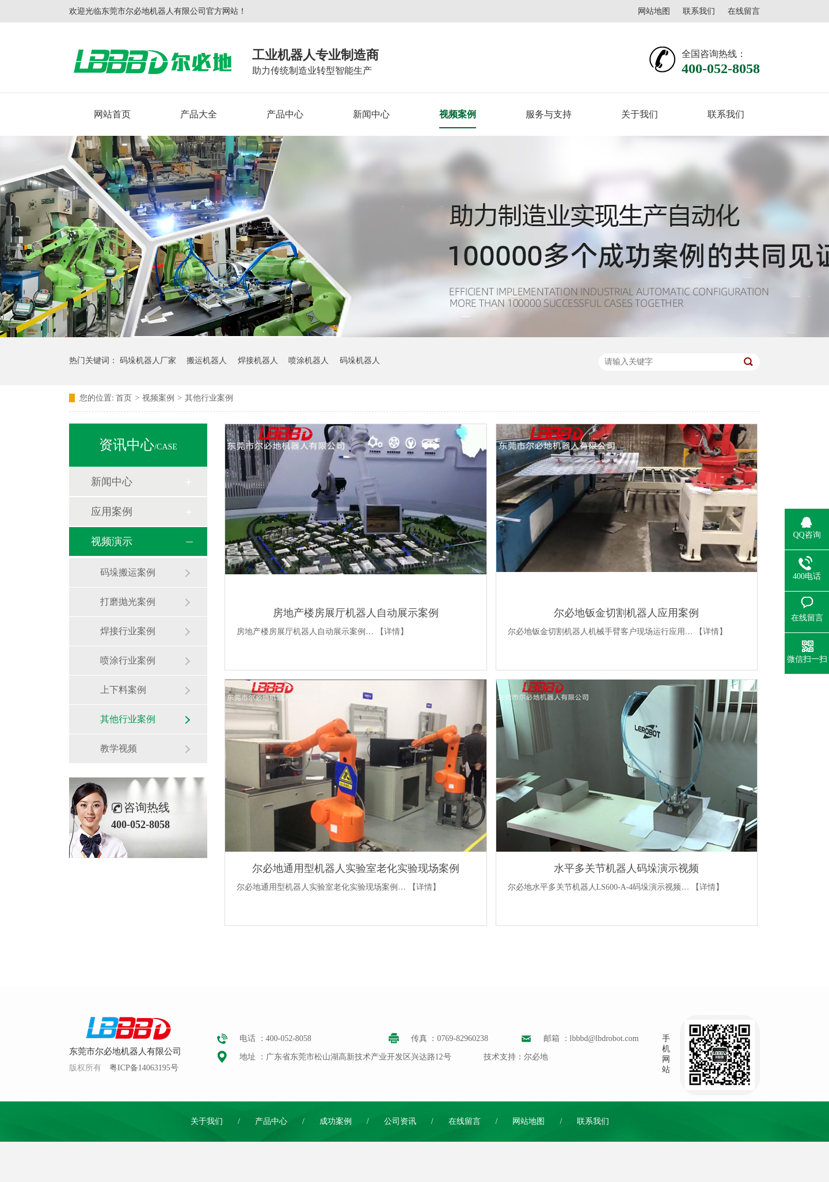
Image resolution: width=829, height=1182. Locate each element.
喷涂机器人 (308, 360)
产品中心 (285, 114)
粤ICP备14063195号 (143, 1067)
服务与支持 (549, 114)
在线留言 (744, 11)
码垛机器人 (360, 360)
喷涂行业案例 (127, 660)
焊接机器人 (258, 360)
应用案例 (111, 511)
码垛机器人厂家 (148, 360)
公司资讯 (400, 1121)
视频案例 (457, 114)
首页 (124, 398)
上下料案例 (123, 690)
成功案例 (336, 1121)
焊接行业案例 (127, 631)
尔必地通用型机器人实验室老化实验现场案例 (355, 868)
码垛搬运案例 (127, 572)
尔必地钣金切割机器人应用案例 (626, 613)
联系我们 (699, 11)
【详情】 (392, 631)
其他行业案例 (209, 398)
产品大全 (198, 114)
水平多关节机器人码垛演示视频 (626, 868)
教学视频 (118, 748)
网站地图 (654, 11)
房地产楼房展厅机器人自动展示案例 (356, 613)
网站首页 (112, 114)
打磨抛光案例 (127, 602)
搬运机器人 (207, 360)
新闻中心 (371, 114)
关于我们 (639, 114)
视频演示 (111, 541)
